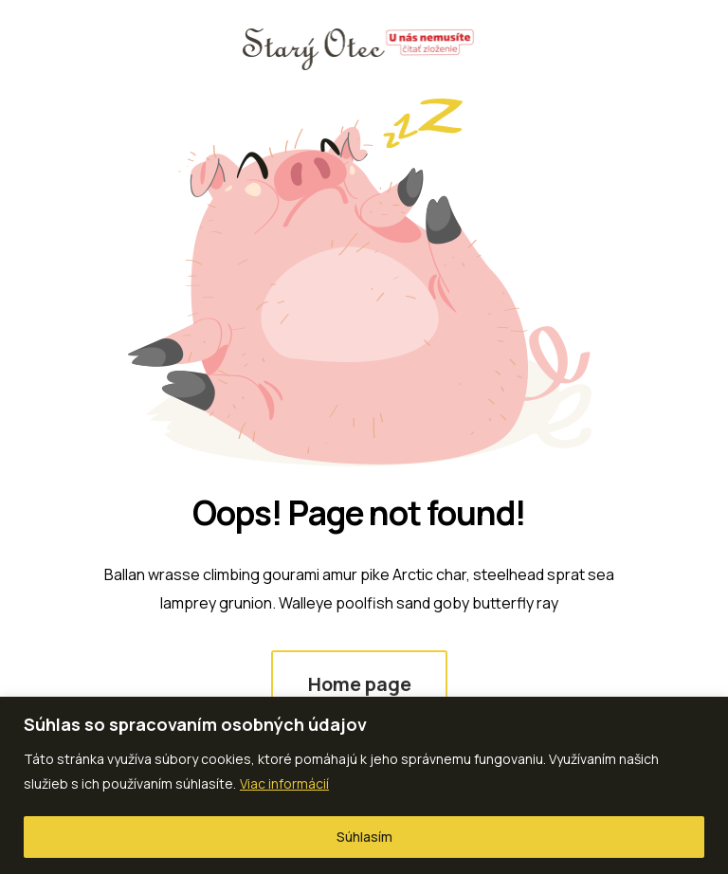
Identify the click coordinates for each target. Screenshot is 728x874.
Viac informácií (284, 783)
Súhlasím (364, 837)
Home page (359, 684)
